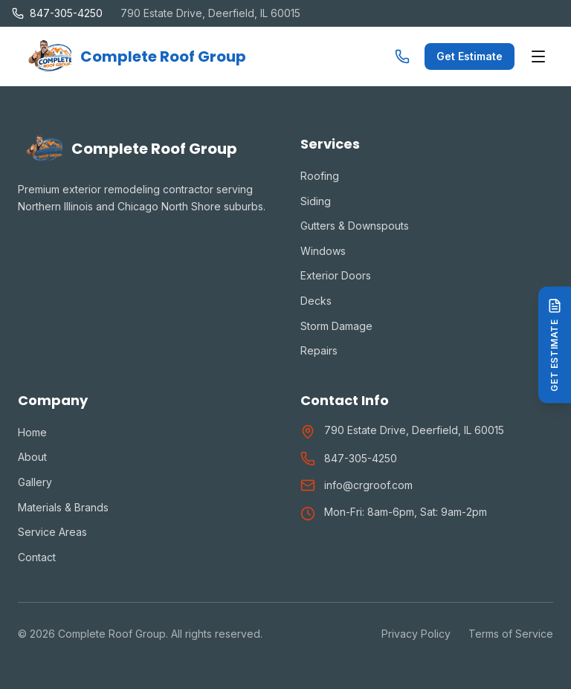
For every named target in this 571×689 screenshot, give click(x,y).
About (32, 456)
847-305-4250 (360, 458)
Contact (37, 557)
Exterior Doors (335, 275)
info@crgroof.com (368, 485)
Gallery (35, 482)
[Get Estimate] (554, 344)
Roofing (319, 175)
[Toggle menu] (538, 56)
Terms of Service (510, 633)
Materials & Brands (63, 507)
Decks (316, 300)
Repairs (319, 350)
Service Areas (52, 531)
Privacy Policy (416, 633)
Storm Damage (336, 326)
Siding (315, 201)
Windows (323, 251)
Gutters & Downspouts (354, 225)
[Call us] (402, 56)
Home (32, 432)
